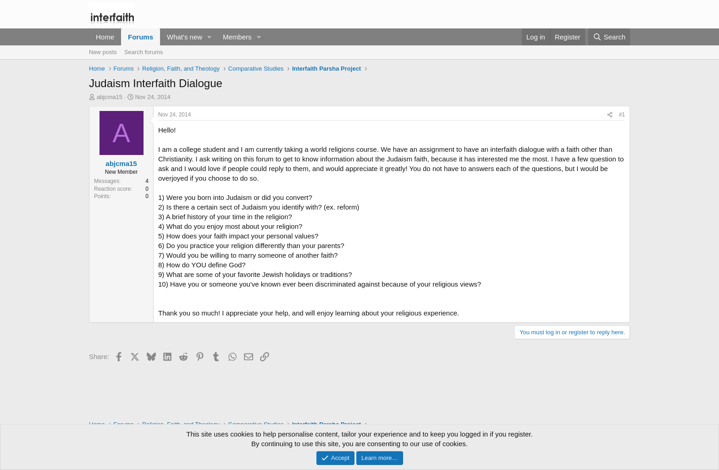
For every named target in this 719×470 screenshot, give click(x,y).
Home (105, 37)
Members (237, 37)
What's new (184, 37)
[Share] (610, 115)
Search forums (143, 52)
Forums (140, 37)
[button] (209, 36)
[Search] (609, 36)
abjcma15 (109, 97)
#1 (622, 114)
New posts (103, 52)
